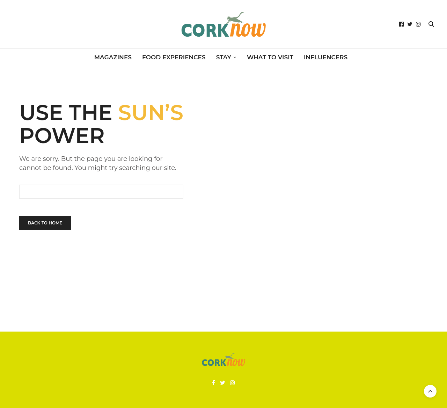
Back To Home (45, 222)
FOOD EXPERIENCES (174, 57)
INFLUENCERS (325, 57)
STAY (223, 57)
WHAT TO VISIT (270, 57)
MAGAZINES (113, 57)
